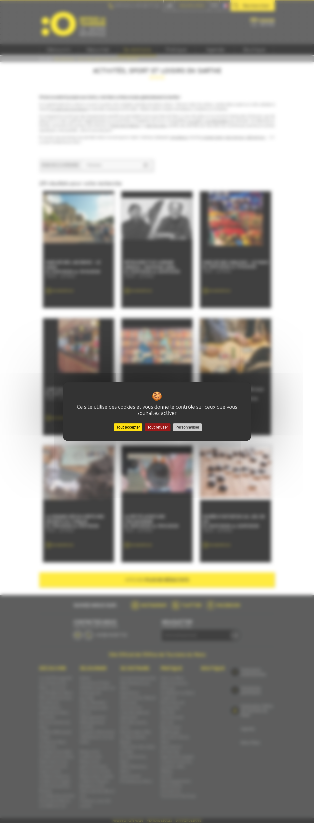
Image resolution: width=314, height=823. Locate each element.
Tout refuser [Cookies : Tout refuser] (157, 427)
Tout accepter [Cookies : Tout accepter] (128, 427)
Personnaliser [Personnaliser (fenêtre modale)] (187, 427)
